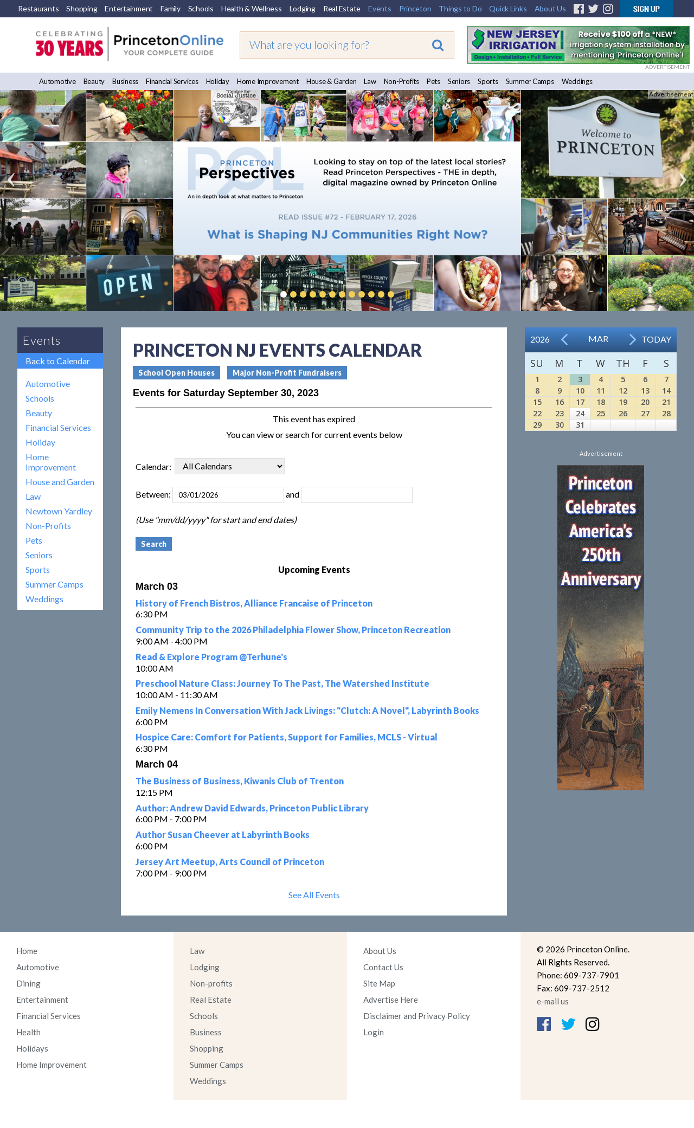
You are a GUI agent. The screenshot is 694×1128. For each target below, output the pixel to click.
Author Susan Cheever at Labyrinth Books (223, 834)
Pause (407, 294)
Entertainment (129, 8)
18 (600, 402)
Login (373, 1032)
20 (645, 402)
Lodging (303, 8)
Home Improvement (268, 81)
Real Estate (342, 8)
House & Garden (331, 81)
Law (370, 81)
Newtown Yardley (58, 511)
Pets (433, 81)
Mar (598, 338)
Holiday (217, 81)
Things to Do (460, 8)
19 (623, 402)
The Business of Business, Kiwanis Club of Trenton (240, 781)
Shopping (81, 8)
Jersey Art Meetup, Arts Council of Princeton (230, 861)
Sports (488, 81)
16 (559, 402)
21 (666, 402)
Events (379, 8)
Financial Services (172, 81)
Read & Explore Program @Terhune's (211, 657)
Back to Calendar (57, 361)
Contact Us (383, 967)
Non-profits (211, 983)
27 (645, 413)
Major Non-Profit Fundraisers (287, 372)
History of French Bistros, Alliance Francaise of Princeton (254, 603)
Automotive (57, 81)
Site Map (379, 983)
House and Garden (59, 481)
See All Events (314, 894)
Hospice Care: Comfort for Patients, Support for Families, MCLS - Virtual (287, 737)
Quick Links (507, 8)
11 (600, 390)
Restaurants (38, 8)
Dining (28, 983)
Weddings (577, 81)
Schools (201, 8)
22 (537, 413)
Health (28, 1032)
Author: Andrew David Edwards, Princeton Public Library (252, 808)
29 (537, 425)
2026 (540, 339)
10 (580, 390)
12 (623, 390)
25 (600, 413)
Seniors (459, 81)
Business (125, 81)
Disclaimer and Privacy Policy (416, 1016)
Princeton (415, 8)
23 (559, 413)
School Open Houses (176, 372)
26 (623, 413)
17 (580, 402)
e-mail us (553, 1001)
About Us (550, 8)
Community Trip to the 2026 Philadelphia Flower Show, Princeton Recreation (293, 629)
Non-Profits (401, 81)
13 (645, 390)
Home (26, 951)
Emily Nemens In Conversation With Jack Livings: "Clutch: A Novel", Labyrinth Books (307, 710)
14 (666, 390)
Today (656, 339)
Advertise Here (390, 999)
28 (666, 413)
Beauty (94, 81)
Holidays (32, 1048)
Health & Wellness (251, 8)
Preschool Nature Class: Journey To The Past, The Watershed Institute (282, 683)
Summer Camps (530, 81)
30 (559, 425)
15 (537, 402)
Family (170, 8)
